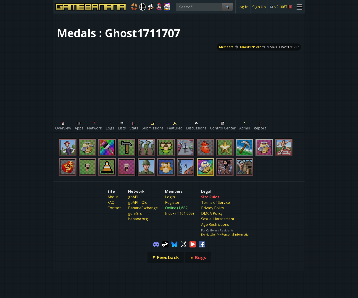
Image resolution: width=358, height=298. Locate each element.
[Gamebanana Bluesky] (174, 243)
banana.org (138, 218)
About (113, 196)
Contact (114, 207)
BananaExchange (143, 207)
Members (226, 47)
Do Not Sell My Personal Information (225, 234)
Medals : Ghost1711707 (283, 47)
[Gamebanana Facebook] (201, 243)
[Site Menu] (299, 6)
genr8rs (135, 213)
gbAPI (133, 196)
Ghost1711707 (250, 47)
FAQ (111, 202)
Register (172, 202)
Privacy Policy (212, 207)
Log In (242, 6)
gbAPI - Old (137, 202)
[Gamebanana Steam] (165, 243)
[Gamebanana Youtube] (192, 243)
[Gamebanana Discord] (156, 243)
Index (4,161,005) (179, 213)
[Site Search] (227, 7)
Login (170, 196)
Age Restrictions (215, 224)
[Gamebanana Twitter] (183, 243)
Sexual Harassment (217, 218)
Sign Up (259, 6)
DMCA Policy (212, 213)
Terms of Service (215, 202)
